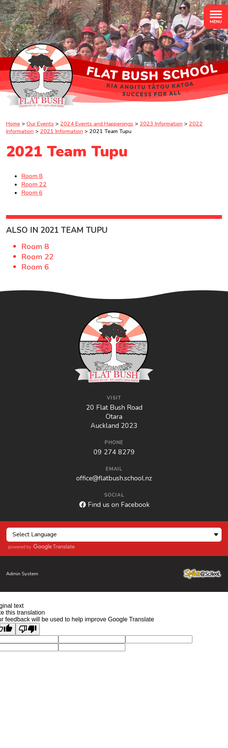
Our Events (40, 123)
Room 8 (32, 176)
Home (13, 123)
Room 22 (34, 184)
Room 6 (32, 193)
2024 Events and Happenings (96, 123)
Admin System (22, 573)
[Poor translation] (28, 629)
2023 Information (161, 123)
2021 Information (61, 131)
